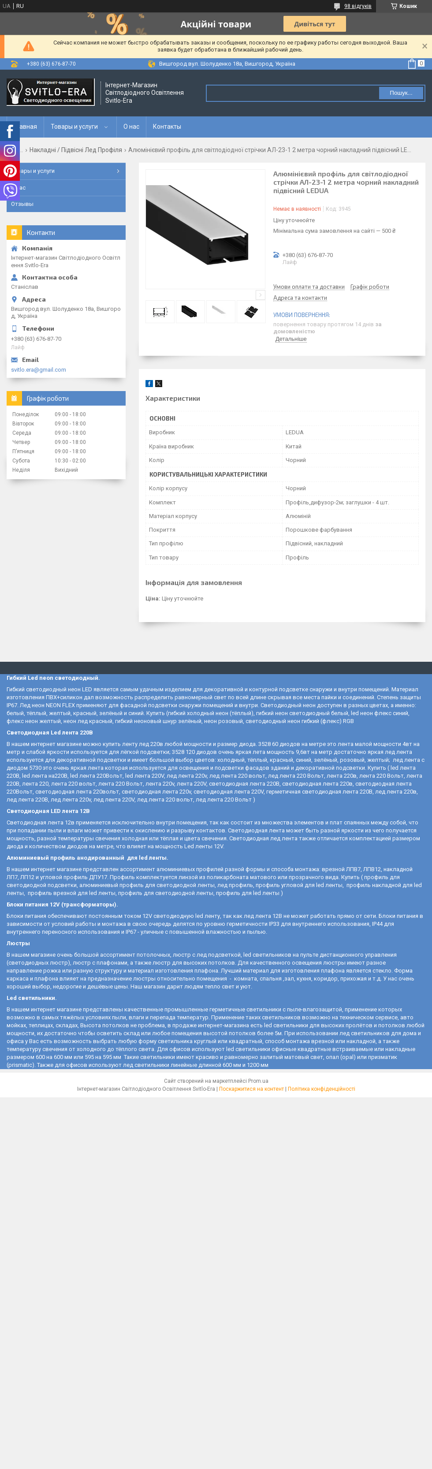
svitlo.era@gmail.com (38, 369)
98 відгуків (358, 6)
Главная (25, 126)
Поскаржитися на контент (251, 1089)
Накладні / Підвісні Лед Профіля (76, 149)
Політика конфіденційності (321, 1089)
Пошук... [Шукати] (401, 92)
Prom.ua (258, 1081)
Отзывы (22, 204)
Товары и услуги (74, 126)
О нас (131, 126)
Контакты (167, 126)
